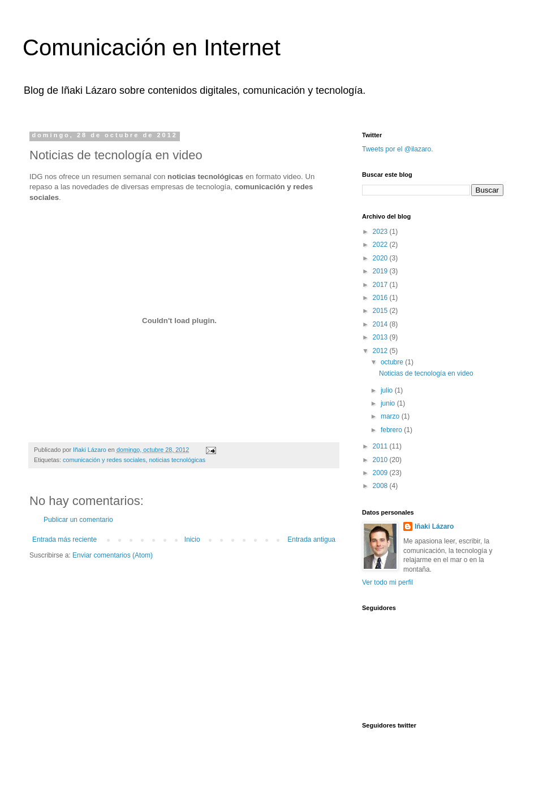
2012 (381, 351)
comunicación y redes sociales (104, 459)
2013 (381, 337)
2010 (381, 460)
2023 (381, 232)
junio (389, 403)
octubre (393, 362)
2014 (381, 324)
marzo (391, 416)
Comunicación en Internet (152, 47)
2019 (381, 271)
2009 (381, 473)
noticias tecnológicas (177, 459)
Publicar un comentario (78, 520)
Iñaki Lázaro (434, 526)
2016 (381, 298)
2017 (381, 285)
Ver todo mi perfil (387, 582)
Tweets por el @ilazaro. (397, 149)
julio (388, 390)
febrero (392, 430)
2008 (381, 486)
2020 (381, 258)
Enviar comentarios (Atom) (112, 555)
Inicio (192, 539)
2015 (381, 311)
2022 (381, 245)
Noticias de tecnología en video (426, 373)
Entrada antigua (311, 539)
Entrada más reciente (64, 539)
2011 (381, 446)
